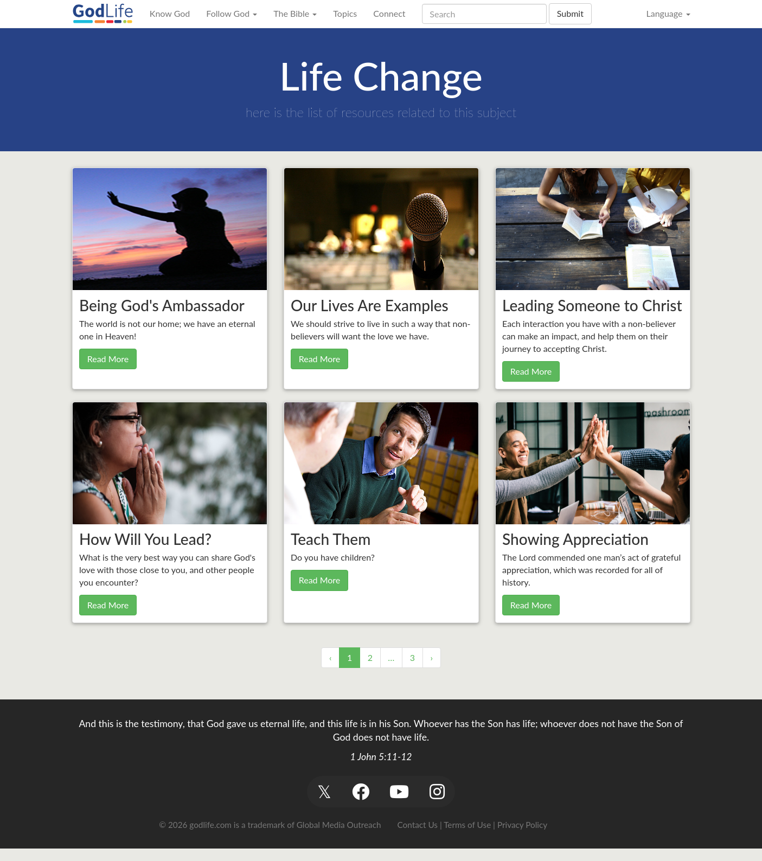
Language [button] (668, 13)
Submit (570, 13)
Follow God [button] (231, 13)
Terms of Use (467, 825)
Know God (170, 13)
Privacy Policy (522, 825)
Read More (108, 359)
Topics (345, 13)
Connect (389, 13)
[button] (324, 791)
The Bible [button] (295, 13)
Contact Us (418, 825)
